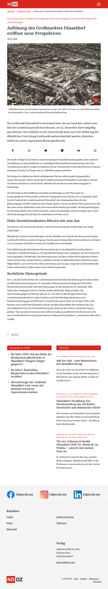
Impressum (97, 581)
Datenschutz (94, 579)
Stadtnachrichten (24, 11)
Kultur (10, 523)
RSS (76, 579)
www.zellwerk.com (65, 562)
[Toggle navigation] (99, 4)
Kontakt (83, 579)
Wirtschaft (12, 529)
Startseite (10, 11)
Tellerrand (63, 348)
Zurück (14, 334)
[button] (12, 150)
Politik (10, 517)
